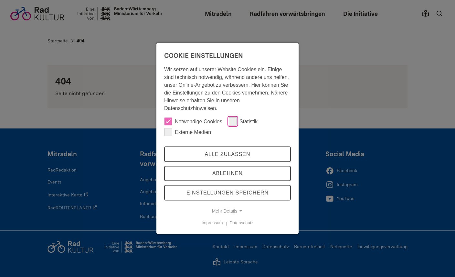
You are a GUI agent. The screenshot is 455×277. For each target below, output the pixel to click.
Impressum (212, 222)
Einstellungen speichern (227, 192)
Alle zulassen (227, 154)
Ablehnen (227, 173)
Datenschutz (241, 222)
